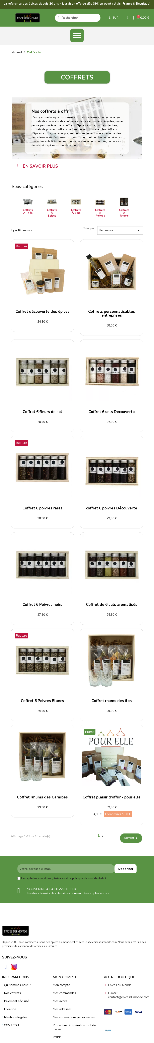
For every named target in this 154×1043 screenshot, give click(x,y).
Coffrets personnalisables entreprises (111, 313)
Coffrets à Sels (76, 211)
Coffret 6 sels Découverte (111, 411)
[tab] (77, 166)
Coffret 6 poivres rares (42, 508)
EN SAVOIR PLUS (40, 166)
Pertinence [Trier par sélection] (120, 230)
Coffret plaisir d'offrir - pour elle (112, 797)
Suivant (131, 838)
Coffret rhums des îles (111, 700)
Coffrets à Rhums (124, 213)
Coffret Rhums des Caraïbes (42, 797)
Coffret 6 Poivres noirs (42, 604)
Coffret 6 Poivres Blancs (42, 700)
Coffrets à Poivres (100, 213)
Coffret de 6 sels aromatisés (111, 604)
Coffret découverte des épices (42, 311)
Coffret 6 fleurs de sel (42, 411)
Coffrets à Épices (52, 213)
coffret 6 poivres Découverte (111, 508)
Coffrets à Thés (28, 211)
